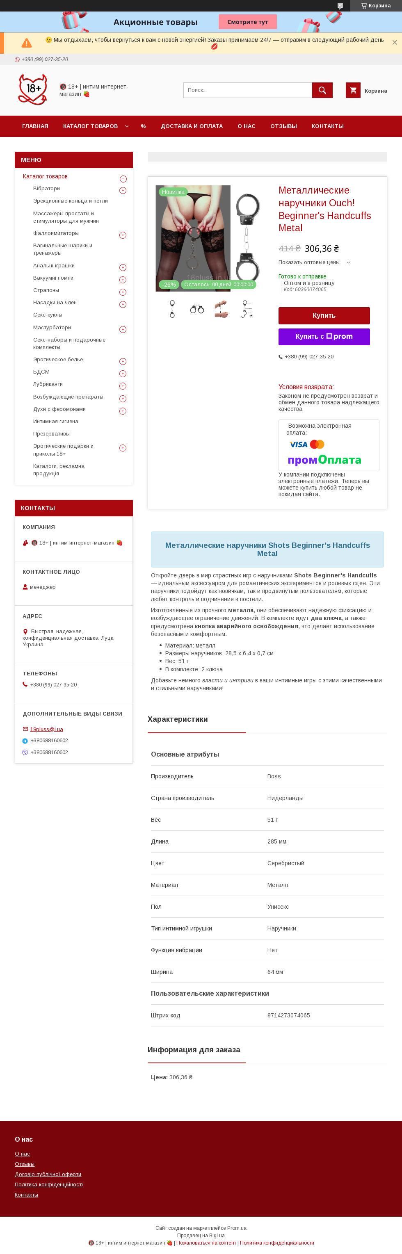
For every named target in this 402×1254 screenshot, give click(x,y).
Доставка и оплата (192, 126)
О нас (247, 126)
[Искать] (322, 90)
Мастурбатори (52, 327)
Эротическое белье (58, 359)
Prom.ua (237, 1228)
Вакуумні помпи (53, 278)
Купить (324, 315)
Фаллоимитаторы (56, 233)
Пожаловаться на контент (206, 1243)
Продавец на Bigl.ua (201, 1235)
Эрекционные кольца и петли (70, 201)
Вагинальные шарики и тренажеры (62, 249)
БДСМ (41, 372)
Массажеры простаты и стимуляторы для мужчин (66, 217)
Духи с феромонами (59, 409)
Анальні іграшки (54, 265)
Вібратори (46, 188)
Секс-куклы (47, 315)
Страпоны (46, 290)
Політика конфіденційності (49, 1184)
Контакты (328, 126)
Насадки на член (55, 302)
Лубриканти (48, 384)
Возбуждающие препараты (68, 397)
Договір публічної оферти (48, 1174)
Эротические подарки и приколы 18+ (63, 449)
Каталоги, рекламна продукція (59, 470)
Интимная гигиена (55, 421)
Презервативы (51, 434)
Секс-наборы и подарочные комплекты (69, 343)
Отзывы (283, 126)
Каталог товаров (90, 126)
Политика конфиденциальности (277, 1243)
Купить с (324, 336)
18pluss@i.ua (46, 729)
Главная (35, 126)
